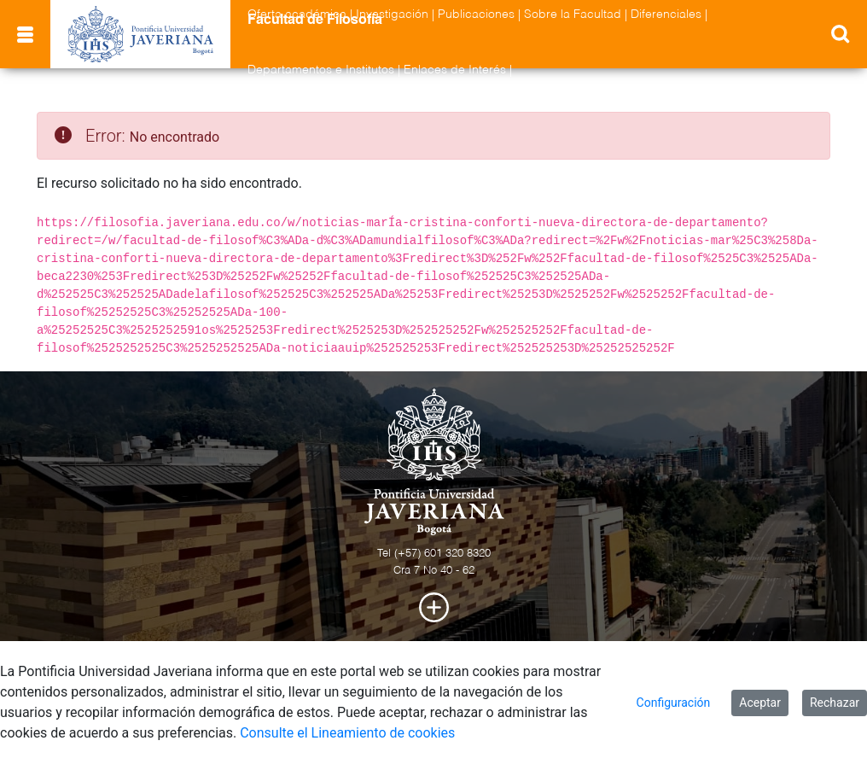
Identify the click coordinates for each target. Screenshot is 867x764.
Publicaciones (476, 14)
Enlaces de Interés (455, 70)
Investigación (392, 14)
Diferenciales (666, 14)
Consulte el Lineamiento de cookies (347, 733)
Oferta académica (296, 14)
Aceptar (760, 702)
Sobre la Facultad (572, 14)
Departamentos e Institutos (320, 70)
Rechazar (834, 702)
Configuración (674, 702)
